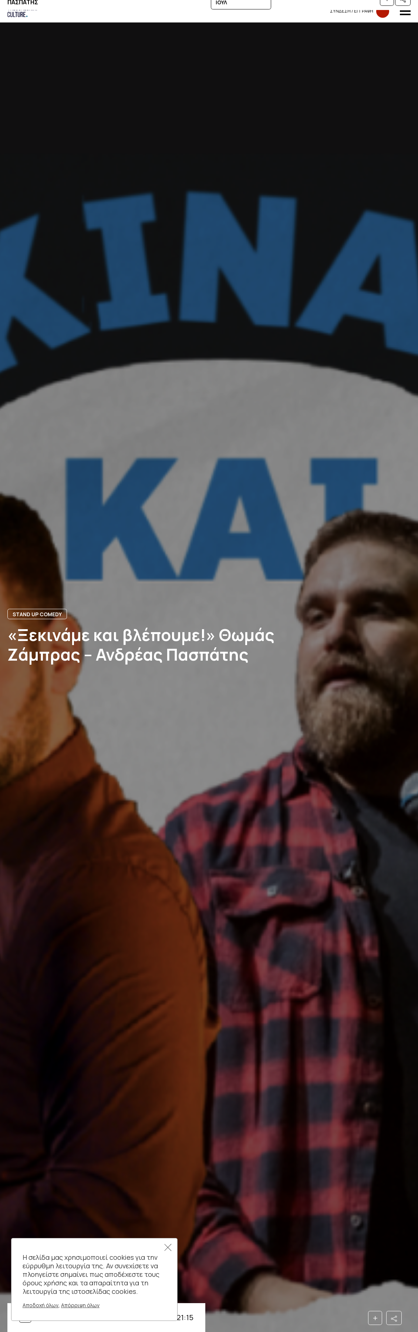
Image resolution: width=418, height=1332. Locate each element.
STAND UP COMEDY (37, 614)
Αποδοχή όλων (40, 1305)
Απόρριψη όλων (80, 1305)
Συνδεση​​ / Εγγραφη (359, 11)
